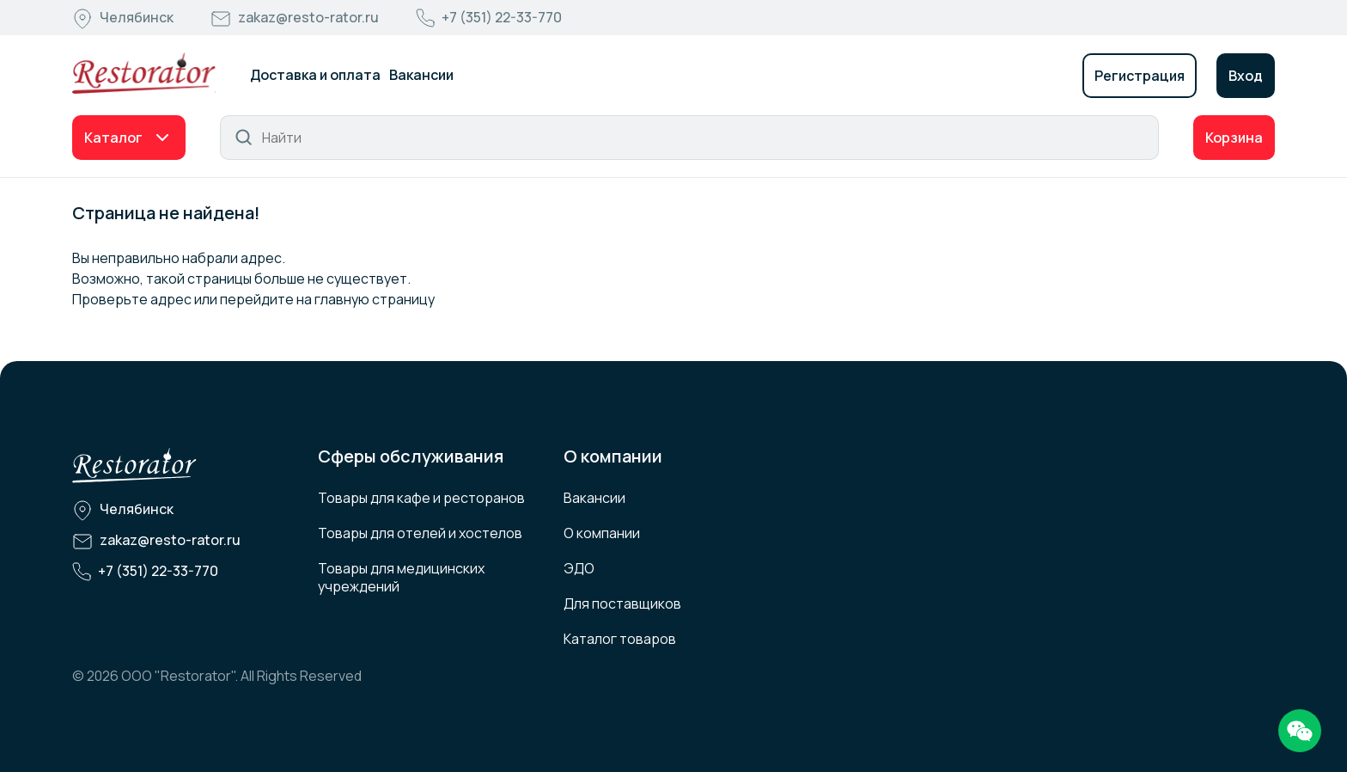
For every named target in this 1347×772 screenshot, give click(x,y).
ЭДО (579, 568)
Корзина (1234, 137)
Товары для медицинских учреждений (401, 577)
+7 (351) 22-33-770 (502, 17)
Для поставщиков (622, 603)
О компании (602, 533)
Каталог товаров (620, 638)
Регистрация (1139, 75)
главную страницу (374, 299)
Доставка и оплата (315, 74)
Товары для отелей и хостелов (420, 533)
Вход (1245, 75)
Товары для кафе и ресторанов (421, 497)
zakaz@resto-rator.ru (308, 17)
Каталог (113, 137)
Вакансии (421, 74)
